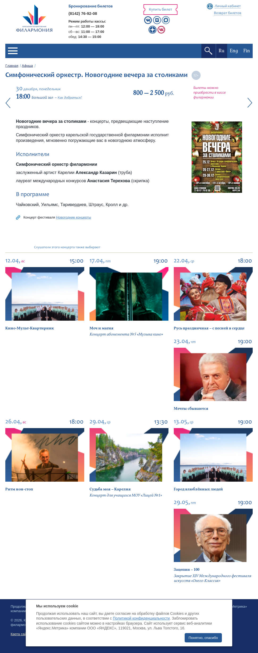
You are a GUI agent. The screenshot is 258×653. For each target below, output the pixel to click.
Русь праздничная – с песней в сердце (209, 328)
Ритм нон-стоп (19, 489)
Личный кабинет (228, 6)
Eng (234, 51)
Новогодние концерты (73, 217)
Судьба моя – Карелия (110, 489)
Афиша (27, 66)
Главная (11, 66)
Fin (246, 51)
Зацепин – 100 (186, 569)
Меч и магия (101, 328)
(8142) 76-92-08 (83, 13)
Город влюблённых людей (198, 489)
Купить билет (160, 10)
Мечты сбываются (191, 408)
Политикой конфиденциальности (141, 618)
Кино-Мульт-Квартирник (29, 328)
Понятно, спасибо (203, 638)
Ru (222, 51)
